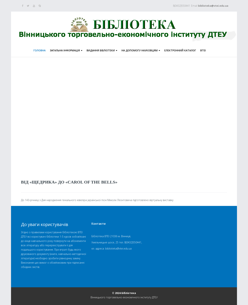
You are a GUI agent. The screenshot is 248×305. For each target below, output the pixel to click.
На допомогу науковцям (139, 50)
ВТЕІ (203, 50)
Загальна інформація (65, 50)
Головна (39, 50)
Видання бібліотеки (101, 50)
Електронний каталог (180, 50)
